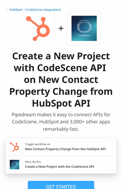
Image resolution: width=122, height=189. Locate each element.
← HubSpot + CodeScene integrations (33, 9)
